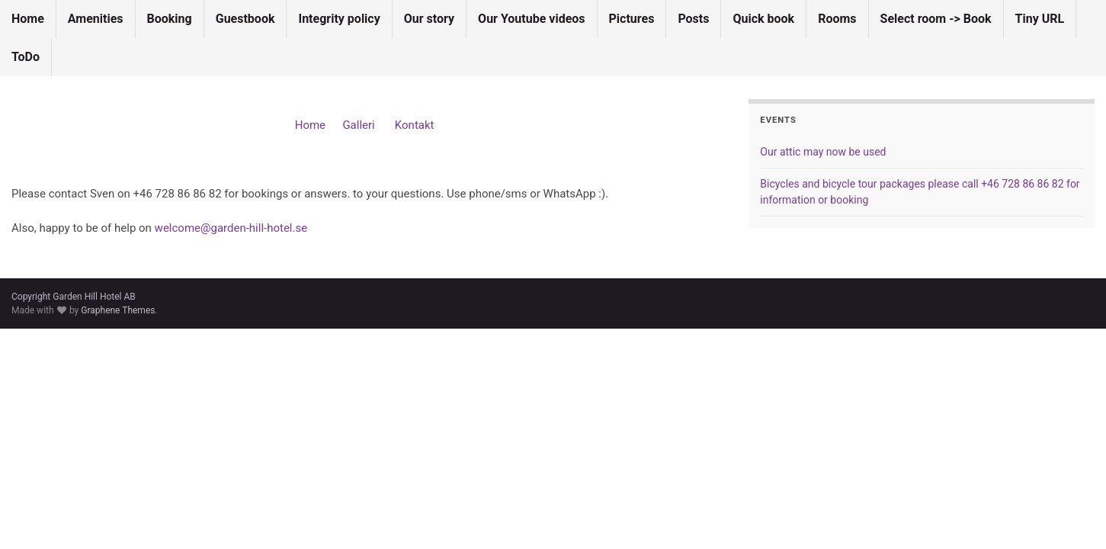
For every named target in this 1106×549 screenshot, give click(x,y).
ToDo (25, 57)
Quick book (763, 18)
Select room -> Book (936, 18)
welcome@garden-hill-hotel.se (231, 228)
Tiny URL (1040, 18)
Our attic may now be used (823, 152)
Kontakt (414, 125)
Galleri (359, 125)
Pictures (632, 18)
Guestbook (245, 18)
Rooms (837, 18)
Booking (169, 18)
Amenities (95, 18)
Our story (429, 18)
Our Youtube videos (531, 18)
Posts (693, 18)
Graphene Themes (118, 310)
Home (27, 18)
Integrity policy (339, 18)
